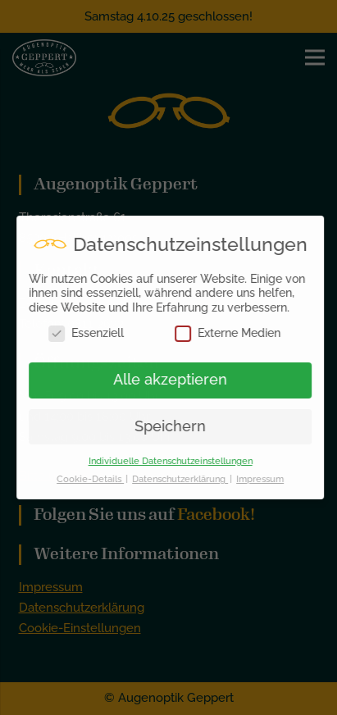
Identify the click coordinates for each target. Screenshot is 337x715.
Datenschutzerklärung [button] (186, 479)
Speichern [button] (176, 426)
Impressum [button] (265, 479)
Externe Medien (234, 333)
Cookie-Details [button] (96, 479)
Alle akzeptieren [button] (176, 379)
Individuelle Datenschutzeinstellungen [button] (176, 461)
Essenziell (92, 333)
